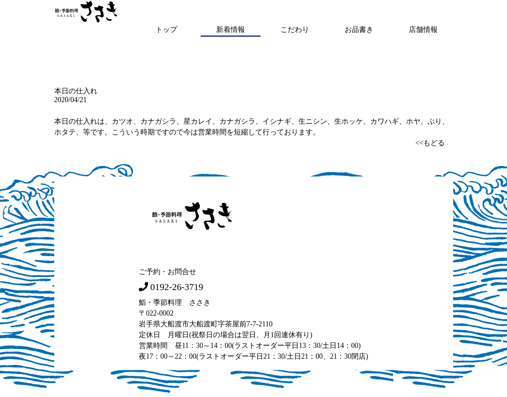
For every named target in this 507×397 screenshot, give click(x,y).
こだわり (294, 29)
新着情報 (230, 29)
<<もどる (430, 142)
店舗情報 (423, 29)
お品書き (359, 29)
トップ (166, 29)
